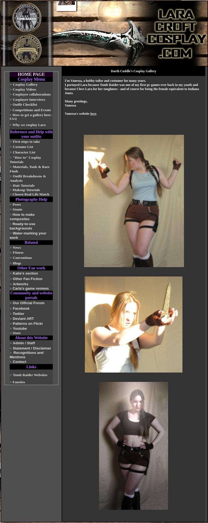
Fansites (19, 382)
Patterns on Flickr (28, 323)
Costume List (23, 147)
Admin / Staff (24, 343)
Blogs (17, 263)
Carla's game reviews (31, 288)
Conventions (22, 258)
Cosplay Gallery (25, 84)
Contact (19, 362)
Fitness (18, 252)
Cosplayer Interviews (29, 99)
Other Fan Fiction (28, 279)
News (17, 247)
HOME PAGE (31, 74)
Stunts (17, 209)
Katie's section (25, 273)
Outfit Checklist (25, 104)
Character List (24, 152)
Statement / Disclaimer (32, 348)
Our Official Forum (29, 303)
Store (17, 333)
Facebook (21, 308)
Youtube (20, 328)
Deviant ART (23, 319)
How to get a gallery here (32, 115)
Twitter (18, 314)
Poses (17, 204)
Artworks (20, 284)
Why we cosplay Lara (29, 125)
